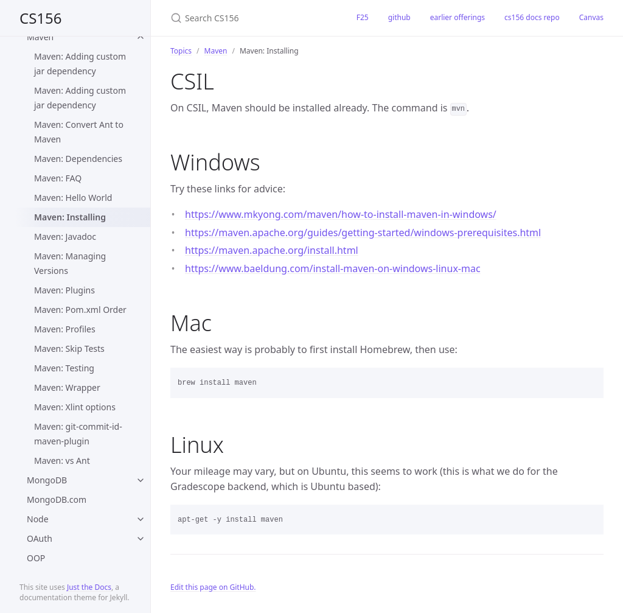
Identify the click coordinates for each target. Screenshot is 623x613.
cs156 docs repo (532, 17)
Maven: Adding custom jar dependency (80, 64)
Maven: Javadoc (65, 236)
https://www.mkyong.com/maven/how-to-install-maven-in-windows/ (340, 214)
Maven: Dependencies (78, 158)
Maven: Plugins (64, 290)
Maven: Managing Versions (70, 263)
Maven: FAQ (58, 178)
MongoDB (47, 480)
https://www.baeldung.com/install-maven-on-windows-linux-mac (333, 268)
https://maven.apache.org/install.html (271, 250)
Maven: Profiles (65, 329)
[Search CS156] (249, 18)
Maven (40, 37)
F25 (363, 17)
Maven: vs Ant (62, 460)
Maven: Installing (70, 217)
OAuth (39, 538)
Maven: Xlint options (75, 407)
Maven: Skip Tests (69, 348)
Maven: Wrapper (67, 387)
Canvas (591, 17)
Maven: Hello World (73, 197)
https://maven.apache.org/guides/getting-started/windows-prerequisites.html (363, 232)
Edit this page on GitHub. (213, 587)
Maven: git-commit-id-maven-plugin (78, 434)
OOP (36, 558)
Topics (181, 51)
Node (38, 519)
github (399, 17)
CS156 (40, 18)
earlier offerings (457, 17)
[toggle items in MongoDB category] (140, 480)
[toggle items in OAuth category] (140, 538)
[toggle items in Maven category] (140, 37)
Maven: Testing (64, 368)
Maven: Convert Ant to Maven (79, 132)
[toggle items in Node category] (140, 519)
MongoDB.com (56, 499)
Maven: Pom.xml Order (80, 309)
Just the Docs (89, 587)
